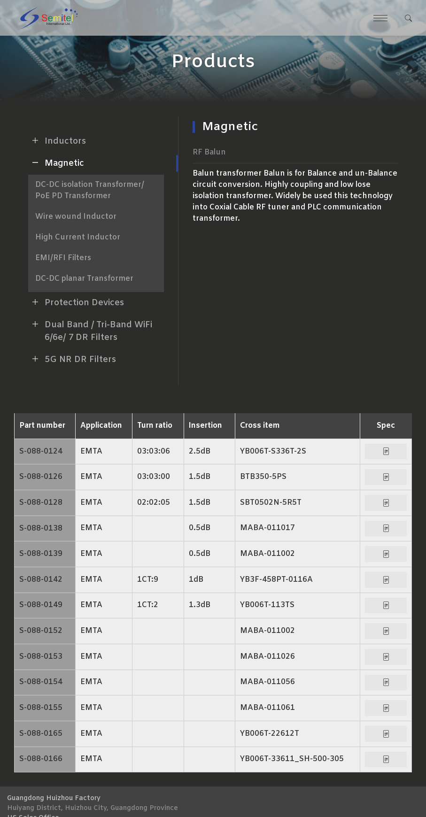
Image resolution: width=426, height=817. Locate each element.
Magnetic (56, 162)
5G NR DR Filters (72, 359)
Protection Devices (76, 302)
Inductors (57, 140)
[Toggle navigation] (380, 18)
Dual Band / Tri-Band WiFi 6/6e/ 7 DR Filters (90, 330)
